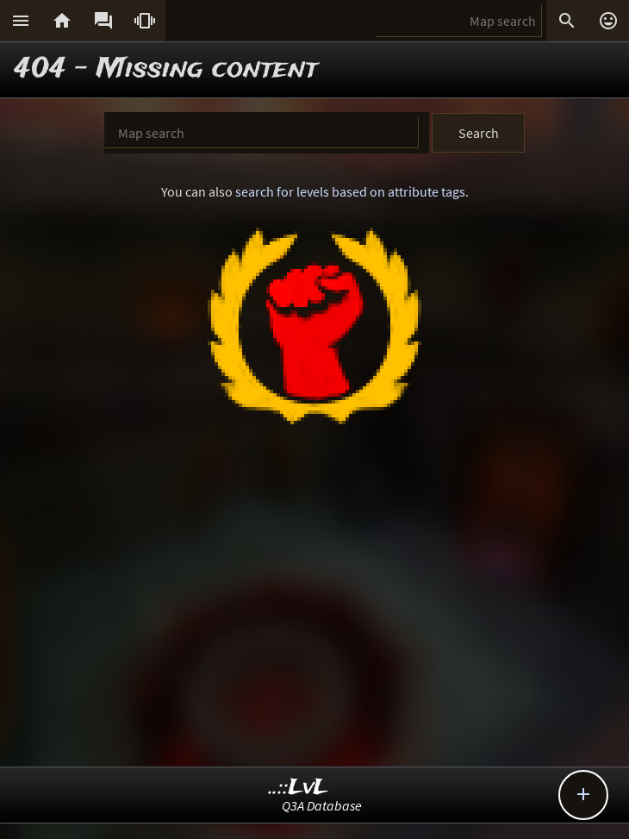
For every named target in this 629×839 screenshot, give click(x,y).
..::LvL (298, 788)
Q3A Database (322, 805)
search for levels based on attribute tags (350, 191)
